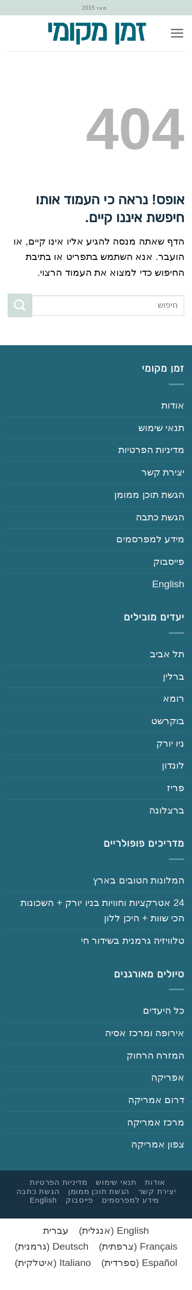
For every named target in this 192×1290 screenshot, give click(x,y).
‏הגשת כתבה (160, 517)
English (168, 584)
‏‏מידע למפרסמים (150, 539)
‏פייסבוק (168, 561)
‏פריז (175, 787)
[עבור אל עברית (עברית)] (56, 1231)
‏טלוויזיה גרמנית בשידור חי (132, 940)
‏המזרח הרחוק (155, 1055)
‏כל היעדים (163, 1010)
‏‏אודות (172, 405)
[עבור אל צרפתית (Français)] (138, 1246)
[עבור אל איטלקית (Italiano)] (53, 1263)
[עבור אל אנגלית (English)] (114, 1231)
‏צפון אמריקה (157, 1144)
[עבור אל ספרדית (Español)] (139, 1263)
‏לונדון (173, 765)
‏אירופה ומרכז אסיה (144, 1033)
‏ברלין (173, 676)
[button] (176, 33)
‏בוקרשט (167, 720)
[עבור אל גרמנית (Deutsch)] (51, 1246)
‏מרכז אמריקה (155, 1122)
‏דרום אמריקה (156, 1099)
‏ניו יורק (170, 743)
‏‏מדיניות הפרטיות (151, 449)
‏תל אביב (167, 654)
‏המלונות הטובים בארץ (138, 880)
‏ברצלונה (166, 810)
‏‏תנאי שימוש (161, 427)
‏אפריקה (167, 1077)
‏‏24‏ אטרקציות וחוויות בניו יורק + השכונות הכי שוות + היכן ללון (102, 910)
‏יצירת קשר (162, 472)
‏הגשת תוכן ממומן (149, 494)
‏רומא (173, 698)
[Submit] (20, 306)
